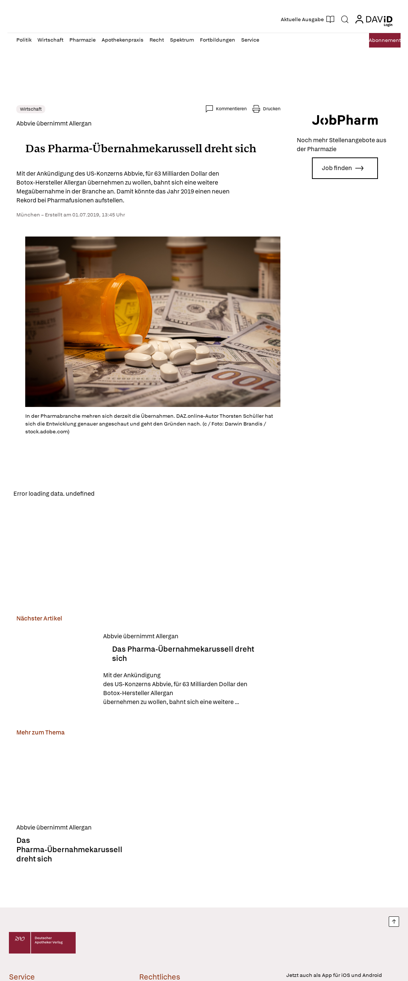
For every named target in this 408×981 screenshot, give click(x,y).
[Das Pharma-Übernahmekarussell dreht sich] (55, 672)
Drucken (271, 109)
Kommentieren (231, 109)
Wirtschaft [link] (31, 109)
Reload (110, 495)
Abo (375, 40)
